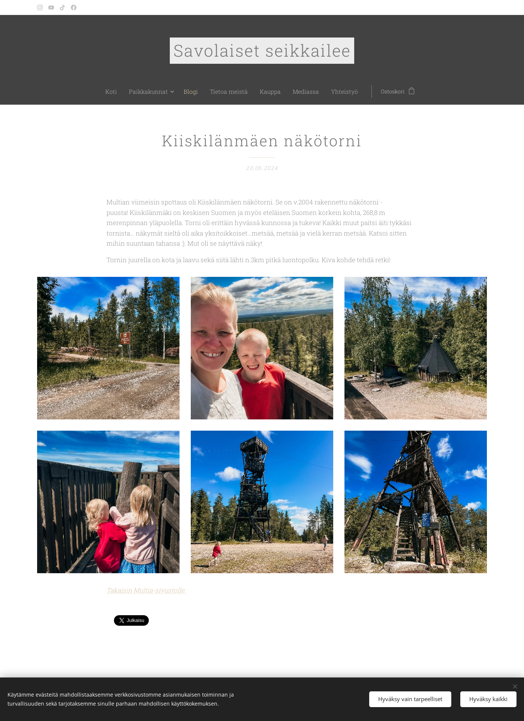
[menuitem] (124, 91)
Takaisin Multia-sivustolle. (146, 590)
